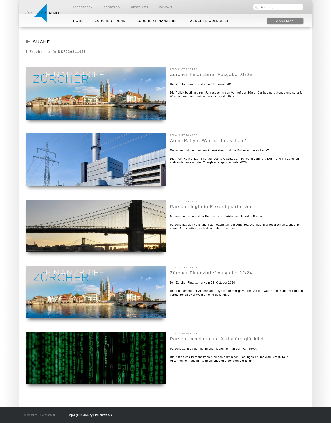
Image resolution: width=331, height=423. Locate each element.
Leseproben (83, 7)
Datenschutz (47, 415)
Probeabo (112, 7)
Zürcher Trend (110, 21)
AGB (61, 415)
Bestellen (139, 7)
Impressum (30, 415)
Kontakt (166, 7)
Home (78, 21)
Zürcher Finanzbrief (158, 21)
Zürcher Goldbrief (209, 21)
